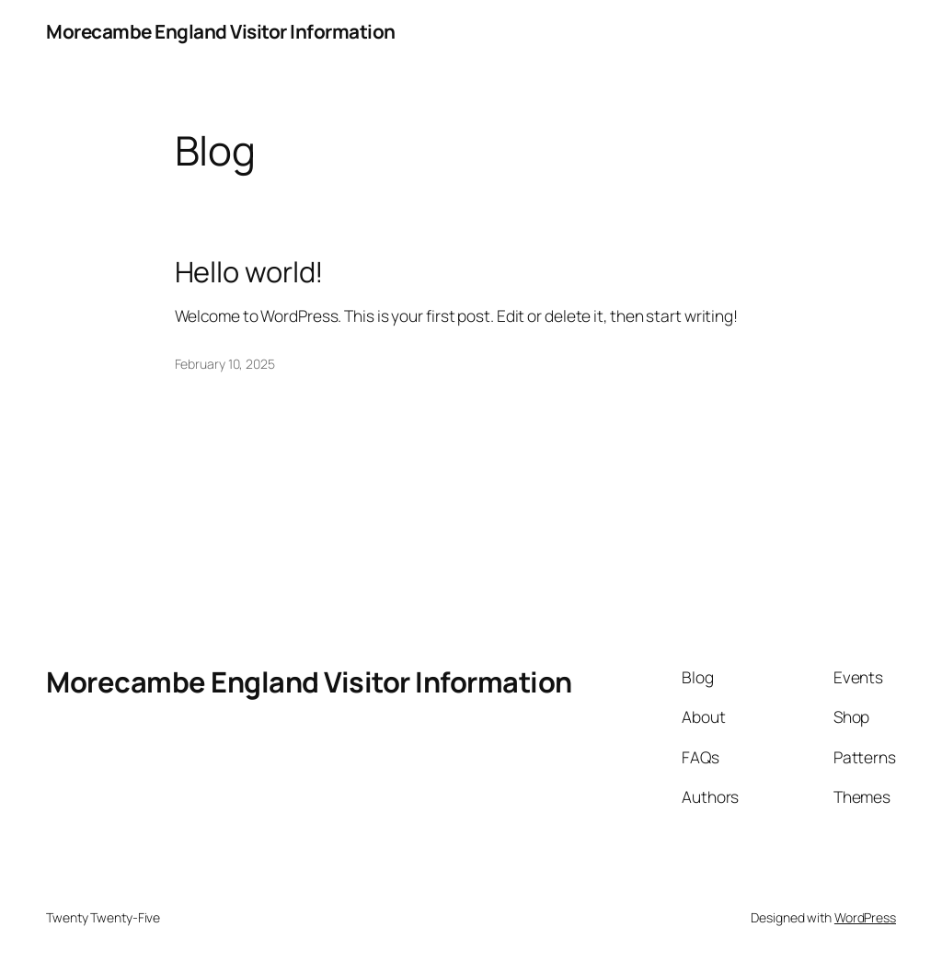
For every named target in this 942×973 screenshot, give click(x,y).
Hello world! (250, 272)
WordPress (865, 917)
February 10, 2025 (225, 363)
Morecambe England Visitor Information (221, 31)
